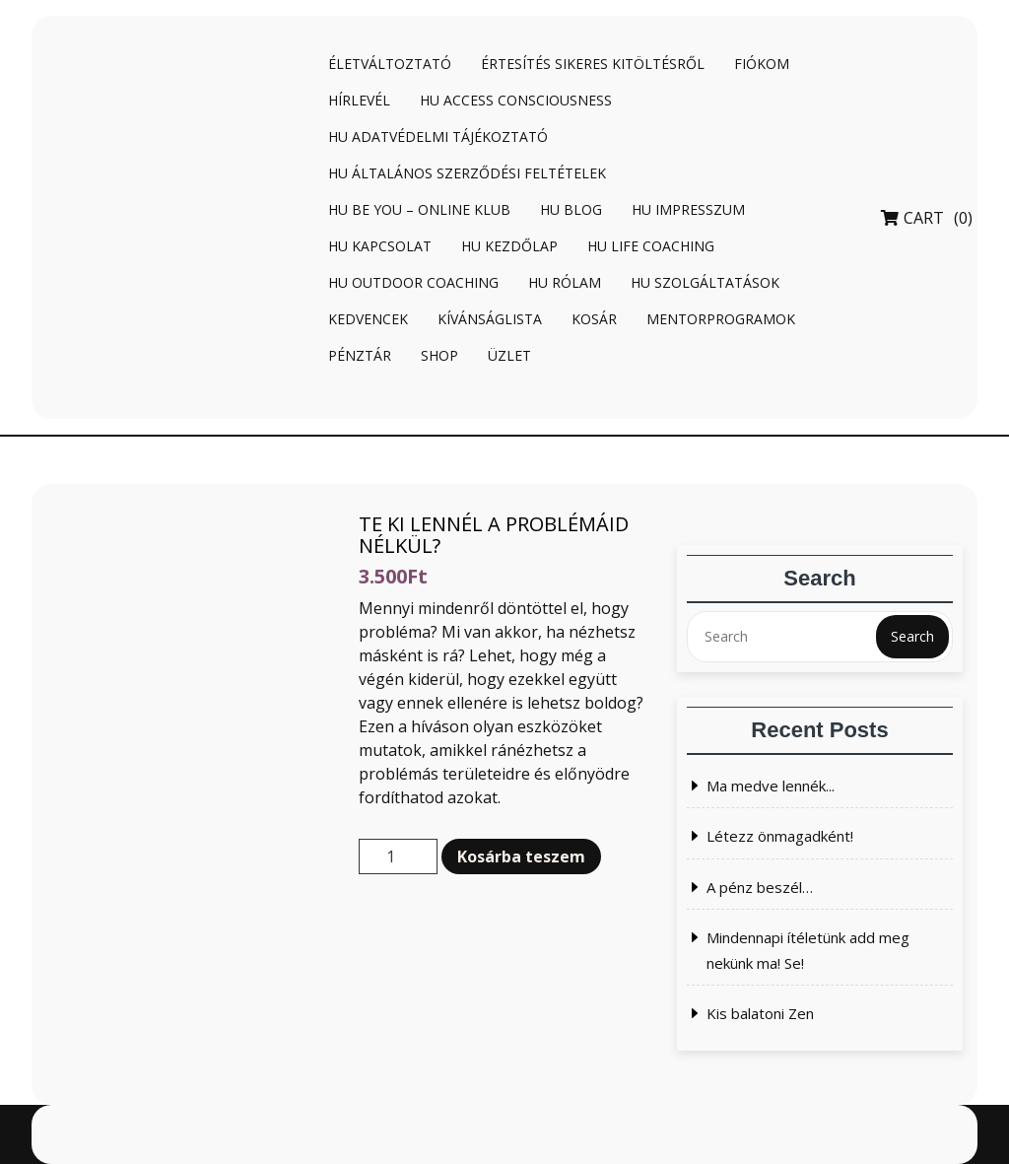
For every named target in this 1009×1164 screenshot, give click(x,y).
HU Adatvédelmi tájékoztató (438, 136)
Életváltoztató (389, 63)
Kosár (594, 318)
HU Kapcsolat (380, 246)
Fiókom (761, 63)
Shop (439, 355)
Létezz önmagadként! (779, 836)
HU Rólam (564, 282)
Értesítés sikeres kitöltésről (593, 63)
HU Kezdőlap (509, 246)
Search (912, 636)
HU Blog (571, 209)
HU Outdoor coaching (413, 282)
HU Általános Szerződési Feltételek (467, 173)
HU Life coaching (650, 246)
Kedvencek (368, 318)
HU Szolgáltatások (705, 282)
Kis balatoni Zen (760, 1013)
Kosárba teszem (521, 856)
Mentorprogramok (720, 318)
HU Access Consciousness (516, 100)
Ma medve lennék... (770, 785)
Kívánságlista (489, 318)
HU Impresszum (688, 209)
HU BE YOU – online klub (419, 209)
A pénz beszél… (759, 887)
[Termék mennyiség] (398, 856)
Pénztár (359, 355)
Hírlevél (359, 100)
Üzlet (509, 355)
